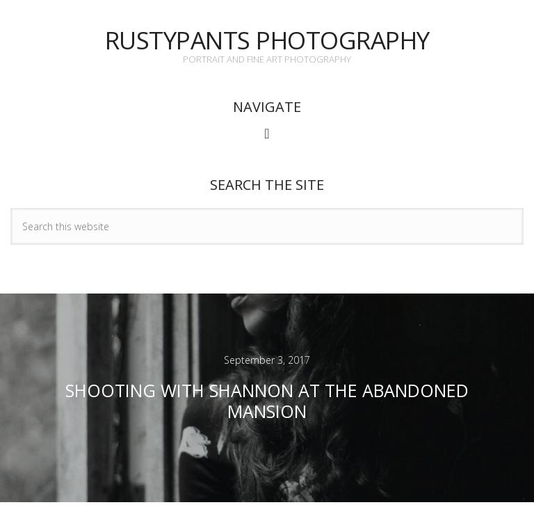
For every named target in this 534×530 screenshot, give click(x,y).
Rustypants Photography (267, 40)
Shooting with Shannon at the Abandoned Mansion (267, 400)
